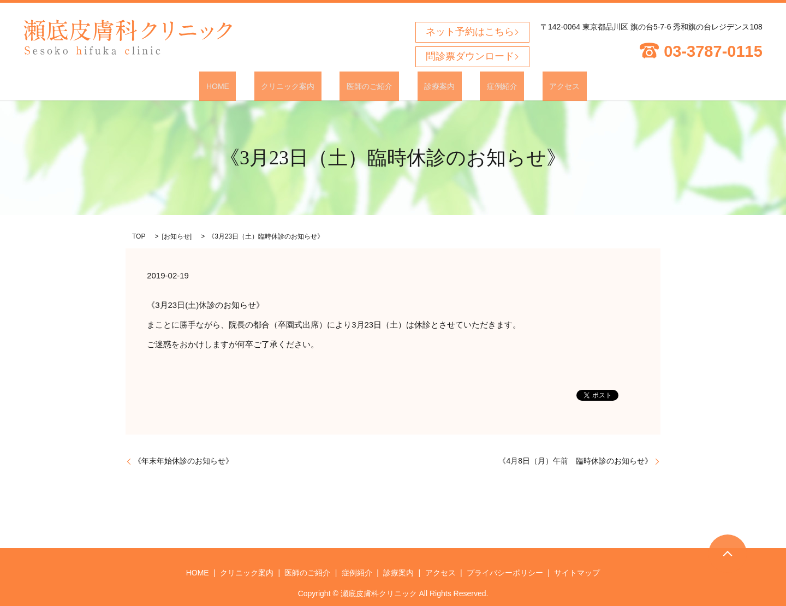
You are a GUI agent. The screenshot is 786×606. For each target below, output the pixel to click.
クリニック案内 (308, 85)
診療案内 (433, 85)
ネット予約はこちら (470, 31)
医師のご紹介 (376, 85)
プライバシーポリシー (505, 571)
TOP (138, 236)
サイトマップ (577, 571)
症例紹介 (481, 85)
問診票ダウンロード (470, 56)
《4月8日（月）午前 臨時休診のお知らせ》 (575, 460)
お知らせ (177, 236)
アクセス (530, 85)
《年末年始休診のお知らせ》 (183, 460)
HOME (251, 85)
